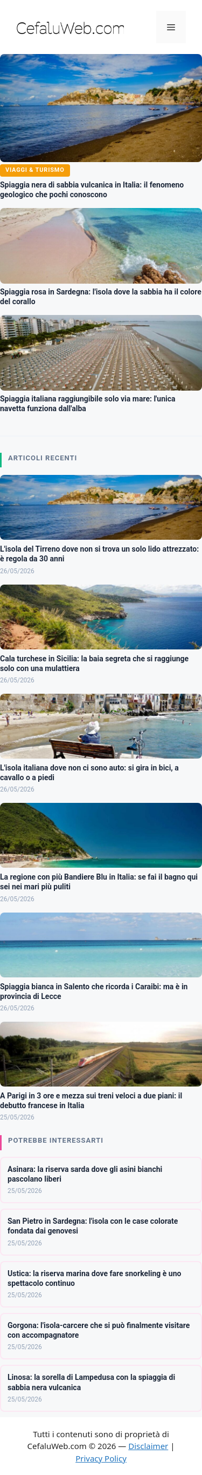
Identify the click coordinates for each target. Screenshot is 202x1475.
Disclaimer (148, 1445)
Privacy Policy (101, 1458)
